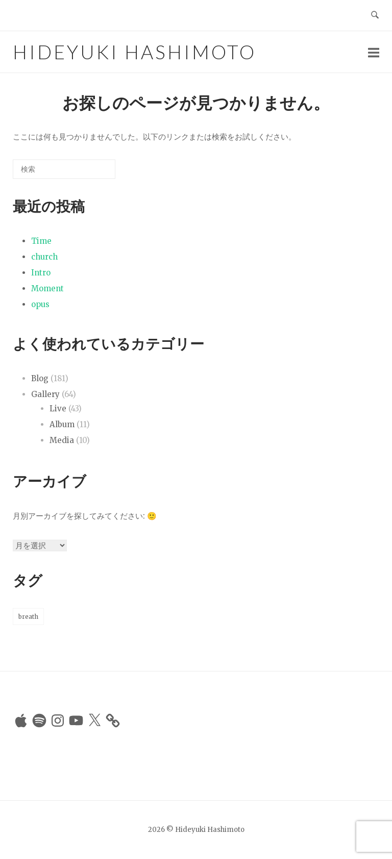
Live (58, 408)
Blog (39, 378)
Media (62, 440)
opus (40, 304)
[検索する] (64, 169)
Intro (41, 272)
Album (62, 424)
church (44, 257)
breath (28, 616)
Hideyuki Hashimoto (134, 51)
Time (41, 241)
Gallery (45, 394)
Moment (47, 288)
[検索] (92, 173)
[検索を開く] (375, 15)
